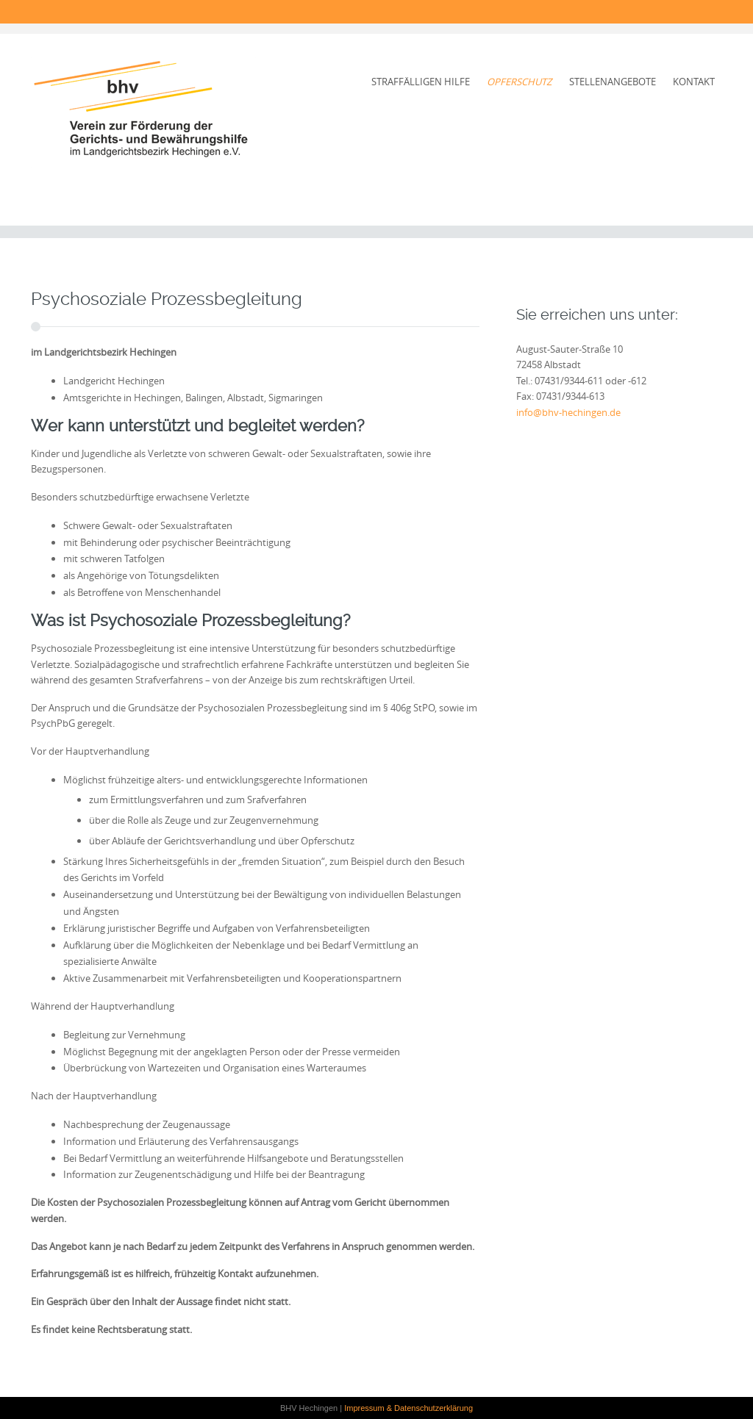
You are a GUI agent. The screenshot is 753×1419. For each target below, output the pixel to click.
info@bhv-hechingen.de (568, 412)
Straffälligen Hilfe (420, 81)
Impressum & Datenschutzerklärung (408, 1408)
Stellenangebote (612, 81)
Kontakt (694, 81)
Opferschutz (519, 81)
